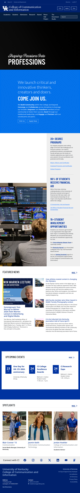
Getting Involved (61, 254)
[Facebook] (25, 460)
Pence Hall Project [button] (46, 17)
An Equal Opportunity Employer (67, 472)
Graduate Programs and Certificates (61, 166)
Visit (60, 8)
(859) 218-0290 (34, 482)
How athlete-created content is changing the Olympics (61, 280)
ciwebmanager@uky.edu (37, 484)
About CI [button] (10, 2)
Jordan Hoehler (60, 442)
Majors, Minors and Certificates (59, 163)
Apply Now (33, 121)
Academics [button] (7, 14)
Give (74, 8)
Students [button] (15, 14)
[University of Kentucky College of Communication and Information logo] (29, 8)
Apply (67, 8)
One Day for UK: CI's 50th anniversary (19, 369)
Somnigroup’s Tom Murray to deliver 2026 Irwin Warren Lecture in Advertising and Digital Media (13, 311)
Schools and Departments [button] (20, 2)
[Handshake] (74, 460)
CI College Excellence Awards (42, 369)
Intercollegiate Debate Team (62, 242)
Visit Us (22, 121)
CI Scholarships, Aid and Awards (60, 204)
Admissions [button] (23, 14)
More (74, 272)
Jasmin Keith (33, 442)
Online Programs (55, 169)
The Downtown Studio (55, 17)
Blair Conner (8, 442)
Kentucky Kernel (58, 247)
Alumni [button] (39, 14)
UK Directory (73, 477)
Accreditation (73, 474)
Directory (68, 2)
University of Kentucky (15, 469)
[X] (49, 460)
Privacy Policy (73, 479)
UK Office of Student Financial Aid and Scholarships (61, 208)
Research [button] (32, 14)
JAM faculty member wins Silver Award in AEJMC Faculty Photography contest (61, 301)
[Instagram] (33, 460)
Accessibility (73, 482)
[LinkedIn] (58, 460)
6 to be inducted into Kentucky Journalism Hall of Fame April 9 (57, 320)
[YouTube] (66, 460)
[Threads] (41, 460)
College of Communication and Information (20, 473)
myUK (74, 2)
